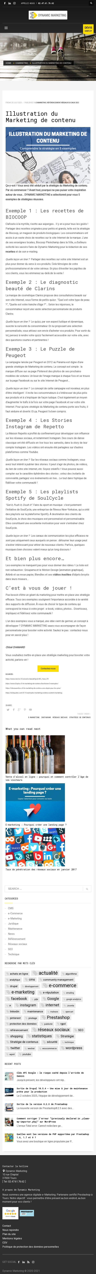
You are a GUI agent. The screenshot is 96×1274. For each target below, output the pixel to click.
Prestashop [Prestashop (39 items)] (58, 1017)
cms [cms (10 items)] (32, 979)
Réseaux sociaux (68, 103)
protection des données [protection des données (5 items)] (23, 1023)
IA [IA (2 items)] (10, 1006)
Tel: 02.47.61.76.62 (14, 1181)
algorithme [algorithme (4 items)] (71, 973)
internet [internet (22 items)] (52, 1005)
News (11, 933)
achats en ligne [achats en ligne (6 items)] (19, 973)
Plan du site (9, 1234)
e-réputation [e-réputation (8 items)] (51, 992)
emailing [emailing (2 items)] (70, 993)
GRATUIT (88, 30)
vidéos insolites (62, 574)
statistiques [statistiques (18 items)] (42, 1036)
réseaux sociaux (60, 717)
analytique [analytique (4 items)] (15, 979)
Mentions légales (12, 1238)
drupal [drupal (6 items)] (13, 986)
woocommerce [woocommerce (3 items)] (49, 1048)
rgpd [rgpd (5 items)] (63, 1023)
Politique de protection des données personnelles (30, 1247)
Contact (6, 1226)
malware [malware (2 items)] (54, 1012)
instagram (46, 717)
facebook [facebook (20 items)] (19, 998)
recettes (10, 251)
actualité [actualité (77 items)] (48, 973)
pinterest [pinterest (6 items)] (15, 1018)
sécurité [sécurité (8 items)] (52, 1042)
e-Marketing (41, 103)
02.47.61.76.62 (46, 3)
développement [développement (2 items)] (31, 986)
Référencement (54, 103)
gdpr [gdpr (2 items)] (36, 999)
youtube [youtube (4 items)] (26, 1054)
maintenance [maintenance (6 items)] (35, 1011)
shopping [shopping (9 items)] (16, 1036)
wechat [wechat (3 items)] (31, 1048)
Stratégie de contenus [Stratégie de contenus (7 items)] (24, 1042)
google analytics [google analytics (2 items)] (73, 999)
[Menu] (6, 28)
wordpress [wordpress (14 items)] (74, 1048)
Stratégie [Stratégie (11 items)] (67, 1036)
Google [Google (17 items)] (53, 999)
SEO (77, 103)
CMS (10, 908)
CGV (4, 1242)
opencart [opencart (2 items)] (69, 1012)
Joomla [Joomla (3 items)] (70, 1005)
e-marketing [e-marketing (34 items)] (23, 992)
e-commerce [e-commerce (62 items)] (62, 985)
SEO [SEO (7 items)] (80, 1030)
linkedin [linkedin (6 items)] (14, 1011)
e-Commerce (15, 913)
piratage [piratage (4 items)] (33, 1018)
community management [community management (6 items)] (58, 979)
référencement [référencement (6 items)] (19, 1030)
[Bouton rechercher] (91, 3)
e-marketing (33, 717)
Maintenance (15, 928)
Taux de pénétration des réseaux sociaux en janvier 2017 (41, 869)
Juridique (13, 923)
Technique (13, 954)
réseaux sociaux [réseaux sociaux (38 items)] (54, 1029)
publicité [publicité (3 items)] (48, 1024)
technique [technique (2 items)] (69, 1042)
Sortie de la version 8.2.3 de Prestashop (42, 1104)
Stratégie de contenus (79, 717)
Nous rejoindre (10, 1230)
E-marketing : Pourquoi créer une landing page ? (36, 824)
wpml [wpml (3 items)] (12, 1054)
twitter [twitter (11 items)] (15, 1048)
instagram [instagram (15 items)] (28, 1005)
